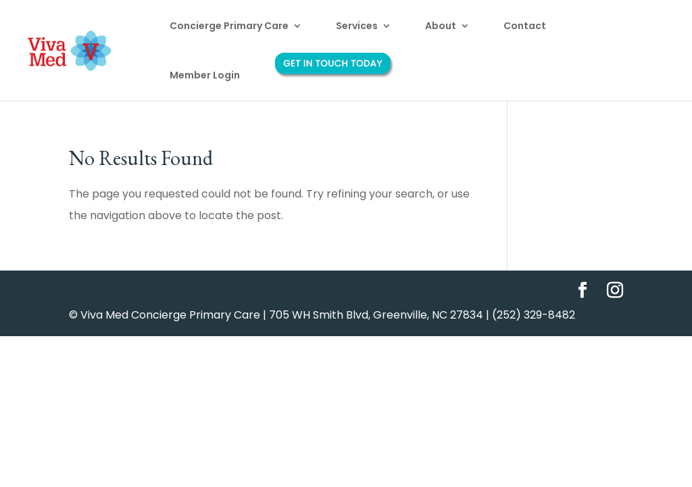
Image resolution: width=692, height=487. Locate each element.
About (440, 26)
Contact (524, 26)
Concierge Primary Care (229, 26)
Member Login (205, 76)
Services (357, 26)
